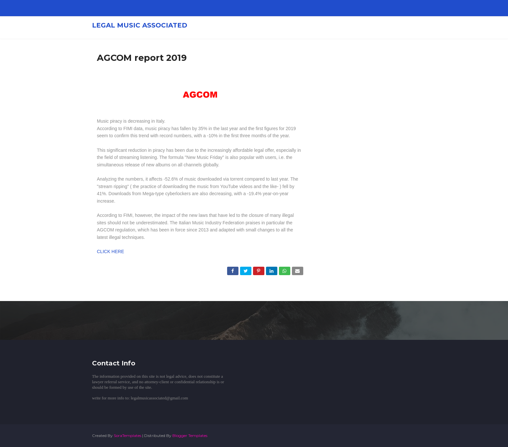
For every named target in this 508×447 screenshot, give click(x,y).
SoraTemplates (127, 435)
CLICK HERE (110, 251)
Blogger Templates (189, 435)
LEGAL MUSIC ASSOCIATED (139, 25)
